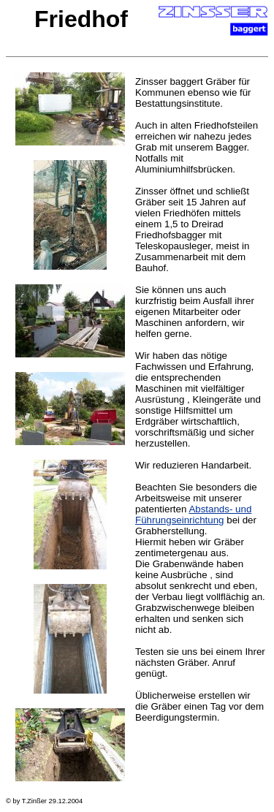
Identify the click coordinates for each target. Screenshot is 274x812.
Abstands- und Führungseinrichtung (193, 514)
